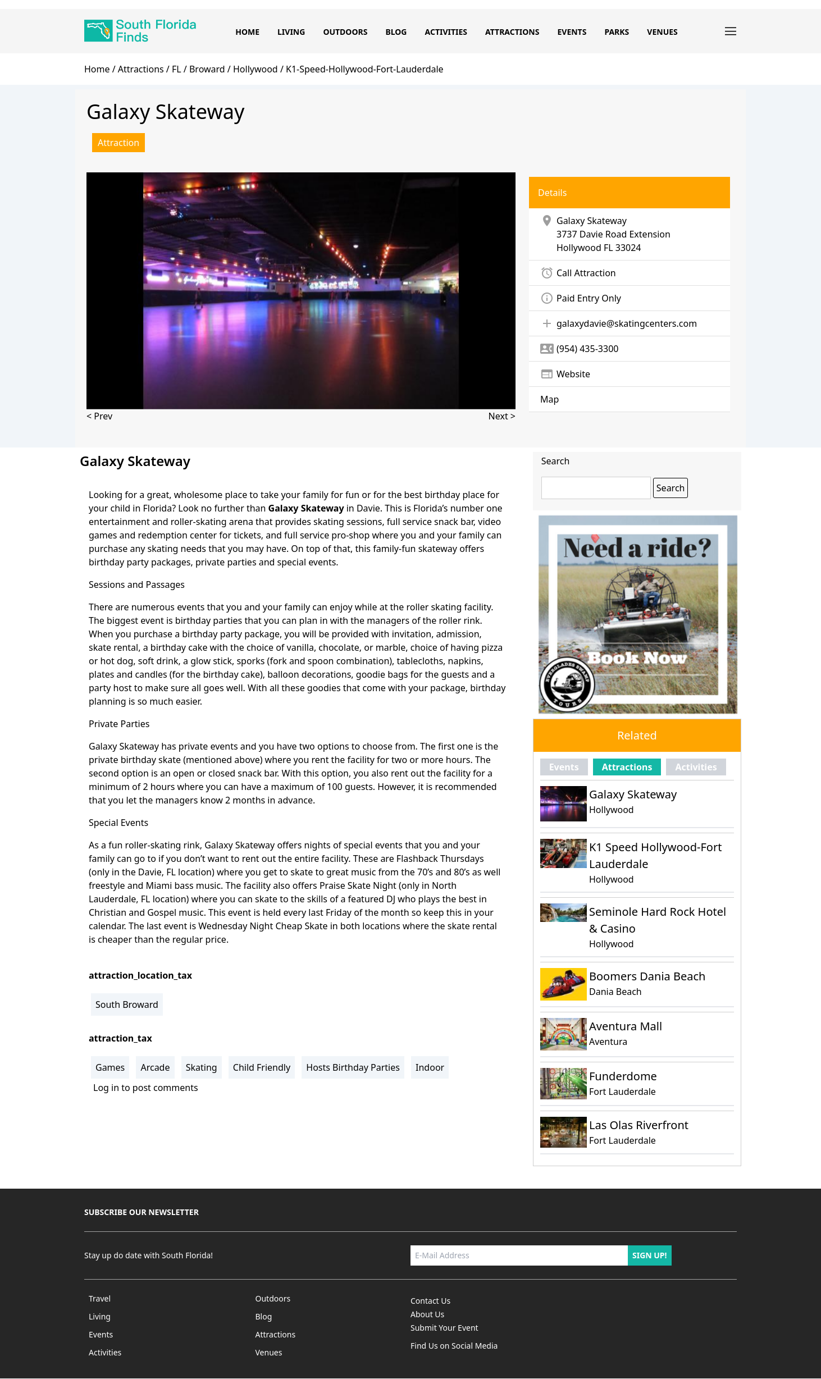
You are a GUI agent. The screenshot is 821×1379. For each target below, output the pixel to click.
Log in (106, 1087)
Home (247, 31)
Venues (662, 31)
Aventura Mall (625, 1026)
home (97, 69)
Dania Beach (615, 991)
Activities (446, 31)
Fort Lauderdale (622, 1091)
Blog (396, 31)
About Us (427, 1314)
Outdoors (345, 31)
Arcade (155, 1067)
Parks (616, 31)
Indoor (430, 1067)
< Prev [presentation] (99, 416)
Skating (201, 1067)
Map (549, 399)
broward (207, 69)
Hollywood (579, 247)
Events (571, 31)
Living (291, 31)
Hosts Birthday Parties (353, 1067)
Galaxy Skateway (633, 794)
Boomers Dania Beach (647, 976)
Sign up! (649, 1255)
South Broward (126, 1004)
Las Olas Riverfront (638, 1125)
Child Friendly (261, 1067)
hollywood (255, 69)
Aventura (608, 1041)
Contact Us (430, 1300)
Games (110, 1067)
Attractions (512, 31)
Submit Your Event (444, 1327)
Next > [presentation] (502, 416)
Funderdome (623, 1076)
